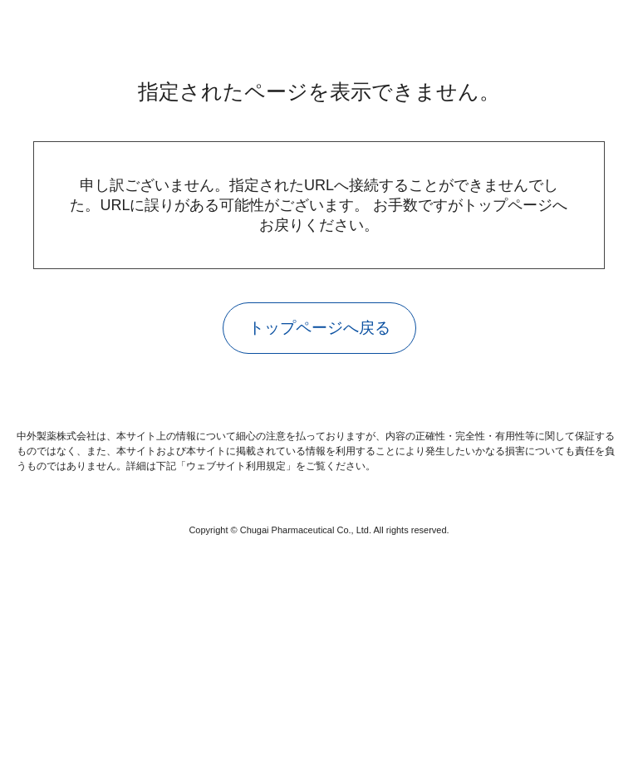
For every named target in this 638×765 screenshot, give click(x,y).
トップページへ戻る (319, 317)
